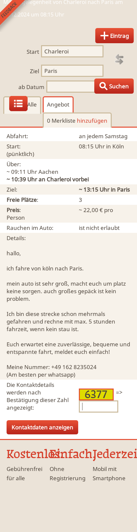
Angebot (58, 104)
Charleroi (59, 179)
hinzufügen (92, 120)
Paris (123, 189)
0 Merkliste (77, 120)
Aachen (48, 171)
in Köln (115, 146)
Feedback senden (16, 16)
